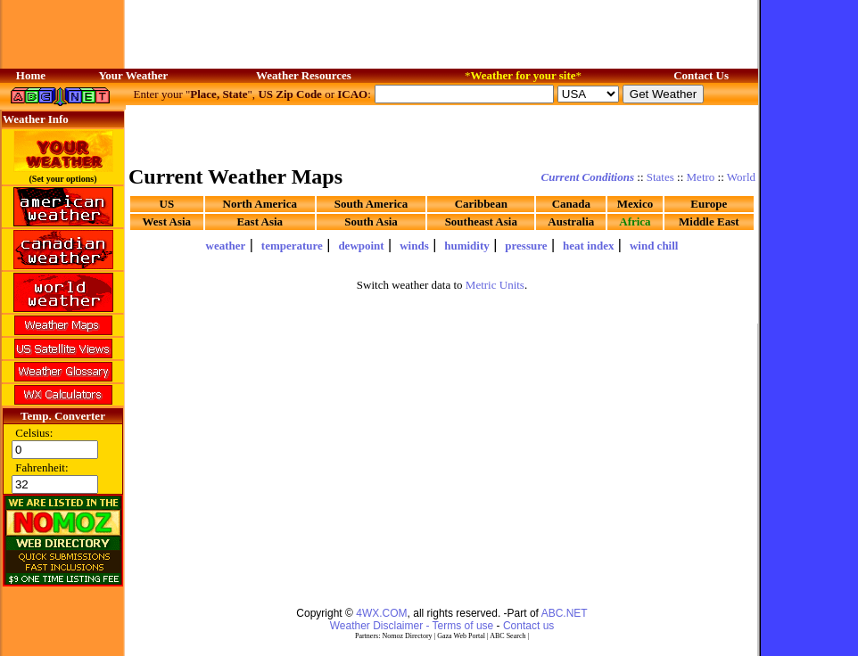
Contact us (528, 625)
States (660, 177)
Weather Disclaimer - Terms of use (412, 625)
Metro (701, 177)
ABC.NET (564, 613)
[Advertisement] (442, 133)
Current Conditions (587, 177)
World (741, 177)
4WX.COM (381, 613)
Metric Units (495, 284)
